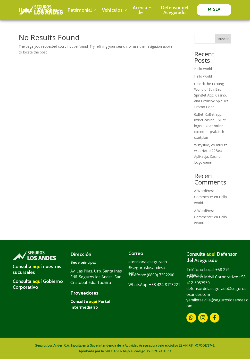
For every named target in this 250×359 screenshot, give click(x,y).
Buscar (223, 38)
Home (25, 10)
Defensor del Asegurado (174, 10)
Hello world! (203, 68)
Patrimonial (79, 10)
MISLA (214, 9)
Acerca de (140, 10)
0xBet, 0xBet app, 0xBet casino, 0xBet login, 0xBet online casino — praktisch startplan (210, 126)
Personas (47, 10)
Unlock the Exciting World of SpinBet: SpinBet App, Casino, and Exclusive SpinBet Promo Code (211, 95)
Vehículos (112, 10)
